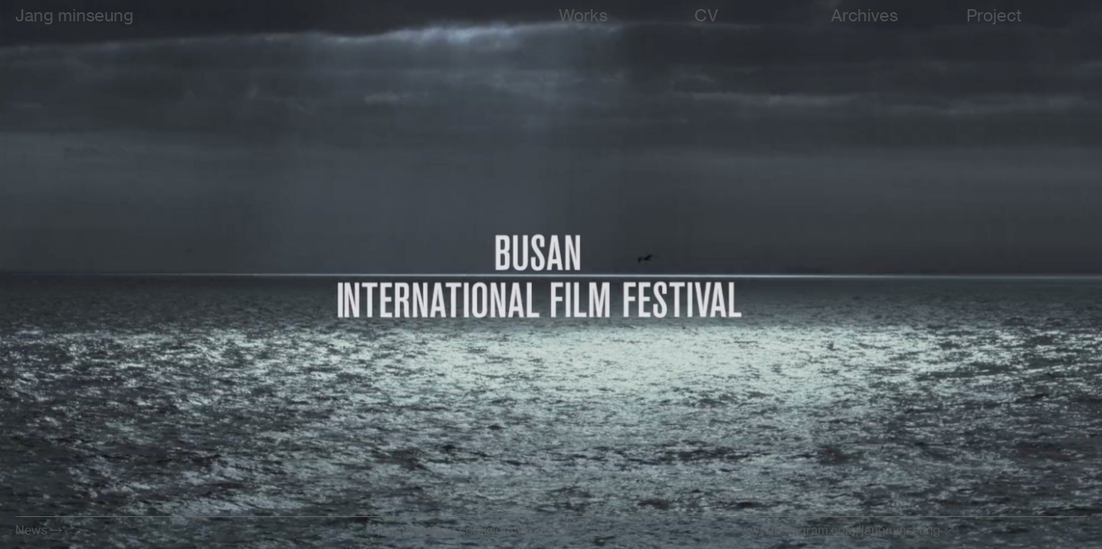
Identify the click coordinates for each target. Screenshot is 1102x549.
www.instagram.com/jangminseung (840, 530)
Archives (864, 15)
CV (706, 15)
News (31, 530)
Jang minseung (74, 15)
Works (583, 15)
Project (994, 15)
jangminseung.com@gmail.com (465, 530)
